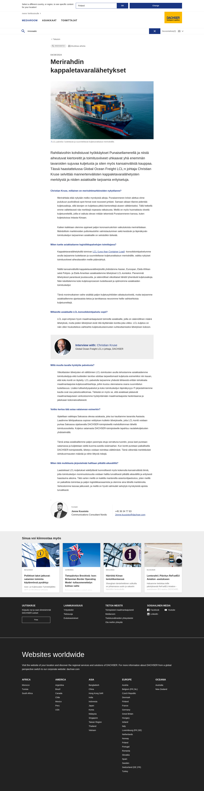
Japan (91, 705)
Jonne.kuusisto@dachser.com (130, 515)
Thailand (92, 726)
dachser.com (73, 669)
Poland (125, 742)
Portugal (125, 747)
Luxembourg (127, 730)
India (91, 697)
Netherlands (127, 734)
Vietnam (92, 730)
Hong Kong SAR (96, 693)
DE (139, 730)
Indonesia (93, 701)
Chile (57, 697)
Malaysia (92, 714)
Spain (124, 759)
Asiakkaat (49, 20)
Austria (125, 685)
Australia (159, 685)
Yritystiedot (69, 610)
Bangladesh (94, 685)
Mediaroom (30, 20)
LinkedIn (152, 614)
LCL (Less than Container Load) (109, 251)
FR (131, 689)
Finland (125, 701)
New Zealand (161, 689)
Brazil (57, 689)
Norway (125, 738)
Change (155, 6)
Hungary (126, 718)
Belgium (125, 689)
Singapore (93, 718)
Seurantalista (169, 31)
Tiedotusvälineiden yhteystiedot (119, 618)
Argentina (59, 685)
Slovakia (126, 755)
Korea (91, 710)
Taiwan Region (95, 722)
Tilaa (36, 620)
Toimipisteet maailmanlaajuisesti (119, 610)
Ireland (125, 722)
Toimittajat (69, 20)
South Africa (27, 693)
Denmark (126, 697)
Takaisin (55, 39)
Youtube (170, 610)
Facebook (153, 610)
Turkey (125, 771)
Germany (126, 710)
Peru (57, 705)
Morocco (26, 685)
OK (122, 6)
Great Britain (127, 714)
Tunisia (25, 689)
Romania (126, 751)
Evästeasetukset (71, 618)
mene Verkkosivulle (32, 13)
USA (57, 710)
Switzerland (127, 767)
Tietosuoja (68, 614)
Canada (58, 693)
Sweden (125, 763)
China (91, 689)
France (125, 705)
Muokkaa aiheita (76, 46)
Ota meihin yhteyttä (114, 622)
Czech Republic (129, 693)
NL (135, 689)
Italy (124, 726)
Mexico (58, 701)
